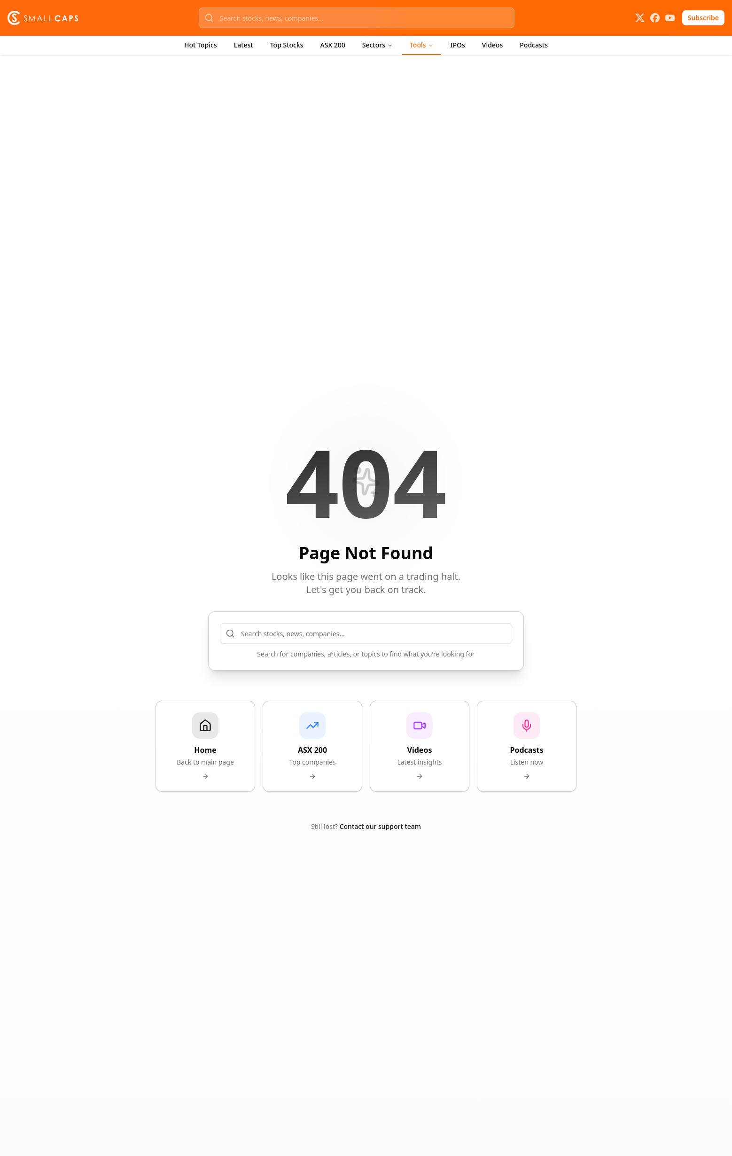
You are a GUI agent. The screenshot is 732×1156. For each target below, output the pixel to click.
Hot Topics (200, 44)
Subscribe (703, 17)
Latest (243, 44)
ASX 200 (332, 44)
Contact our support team (380, 826)
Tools (422, 44)
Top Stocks (287, 44)
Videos (492, 44)
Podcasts (534, 44)
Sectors (377, 44)
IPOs (458, 44)
